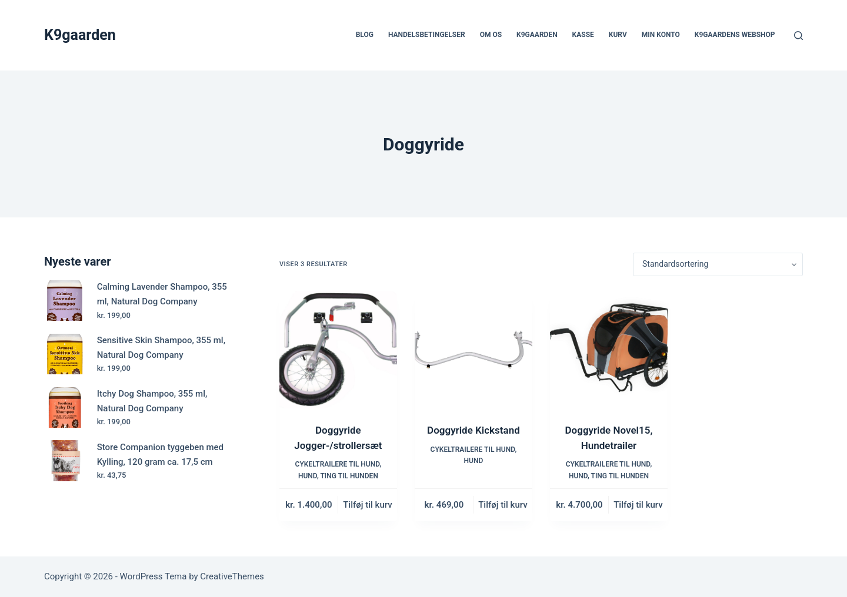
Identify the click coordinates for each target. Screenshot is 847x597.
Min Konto (661, 35)
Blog (365, 35)
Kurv (618, 35)
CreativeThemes (232, 576)
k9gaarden (537, 35)
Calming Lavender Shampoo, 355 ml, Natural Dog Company (162, 294)
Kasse (583, 35)
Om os (491, 35)
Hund (307, 476)
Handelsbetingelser (426, 35)
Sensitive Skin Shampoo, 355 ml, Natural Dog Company (161, 347)
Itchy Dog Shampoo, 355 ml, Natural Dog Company (152, 401)
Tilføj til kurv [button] (367, 504)
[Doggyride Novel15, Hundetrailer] (609, 349)
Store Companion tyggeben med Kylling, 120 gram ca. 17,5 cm (160, 454)
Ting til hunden (349, 476)
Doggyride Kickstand (473, 430)
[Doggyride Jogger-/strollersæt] (338, 349)
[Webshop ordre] (718, 264)
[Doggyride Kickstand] (473, 349)
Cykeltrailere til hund (337, 464)
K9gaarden (80, 34)
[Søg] (798, 35)
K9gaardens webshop (735, 35)
